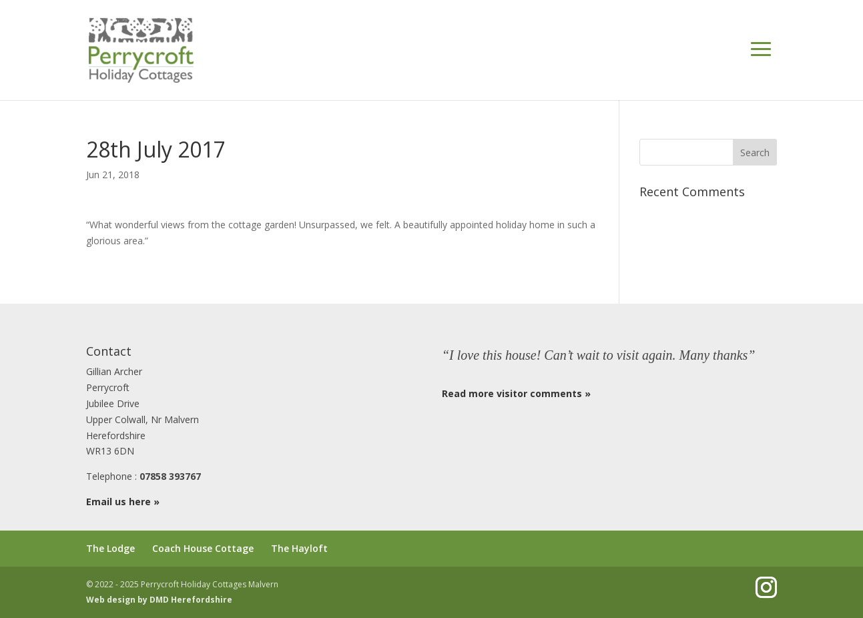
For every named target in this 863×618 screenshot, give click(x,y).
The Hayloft (299, 548)
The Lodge (110, 548)
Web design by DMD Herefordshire (159, 599)
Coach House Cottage (203, 548)
